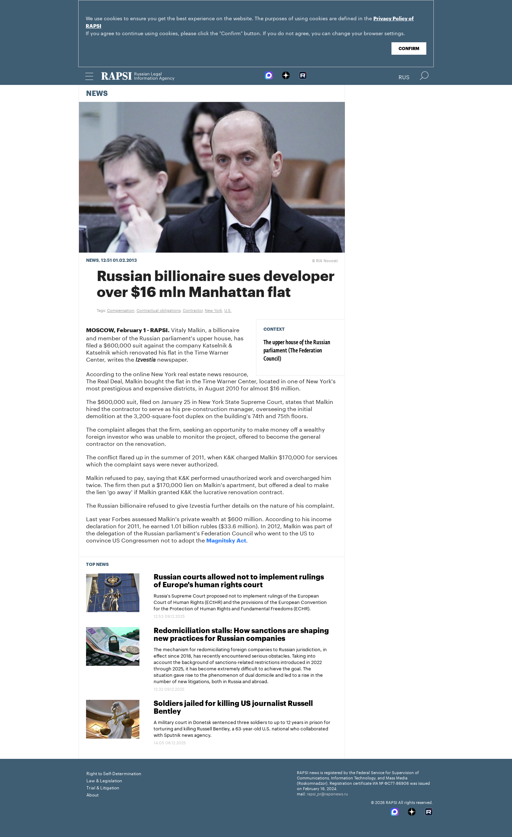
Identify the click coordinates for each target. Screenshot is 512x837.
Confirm (409, 49)
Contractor (193, 310)
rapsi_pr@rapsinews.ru (327, 793)
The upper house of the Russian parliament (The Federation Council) (296, 351)
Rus (404, 76)
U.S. (227, 310)
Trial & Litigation (102, 787)
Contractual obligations (159, 310)
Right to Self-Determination (113, 773)
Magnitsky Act (226, 541)
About (92, 794)
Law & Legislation (104, 780)
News (97, 93)
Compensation (120, 310)
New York (213, 310)
